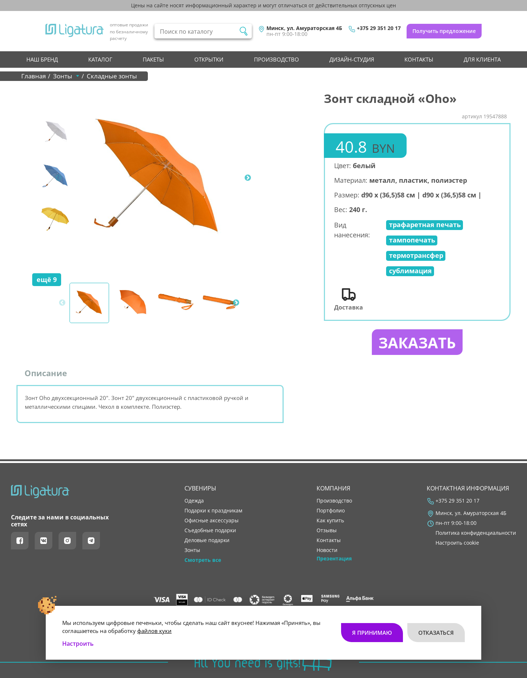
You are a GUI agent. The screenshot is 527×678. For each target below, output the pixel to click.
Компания (333, 488)
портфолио (331, 511)
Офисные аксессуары (211, 520)
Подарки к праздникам (213, 511)
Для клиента (482, 59)
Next (247, 178)
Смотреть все (202, 560)
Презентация (334, 559)
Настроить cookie (457, 543)
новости (327, 550)
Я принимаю (372, 632)
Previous (58, 178)
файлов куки (154, 630)
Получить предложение (444, 30)
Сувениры (200, 488)
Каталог (100, 59)
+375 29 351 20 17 (379, 28)
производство (276, 59)
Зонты (192, 550)
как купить (330, 520)
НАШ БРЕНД (42, 59)
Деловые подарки (206, 540)
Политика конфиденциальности (476, 533)
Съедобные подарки (210, 530)
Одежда (194, 501)
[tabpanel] (157, 178)
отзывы (327, 530)
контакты (418, 59)
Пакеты (153, 59)
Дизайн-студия (351, 59)
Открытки (208, 59)
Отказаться (436, 632)
